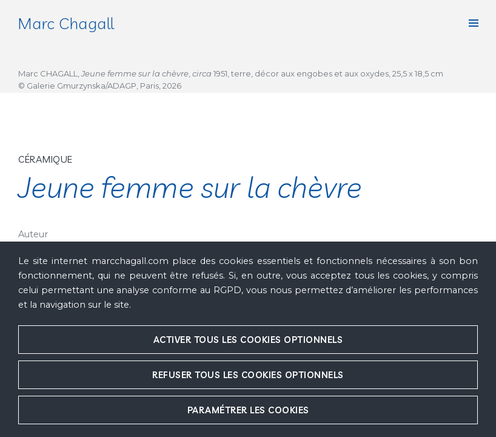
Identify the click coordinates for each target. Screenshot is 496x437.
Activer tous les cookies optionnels (248, 339)
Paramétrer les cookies (248, 410)
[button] (473, 23)
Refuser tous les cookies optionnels (248, 375)
